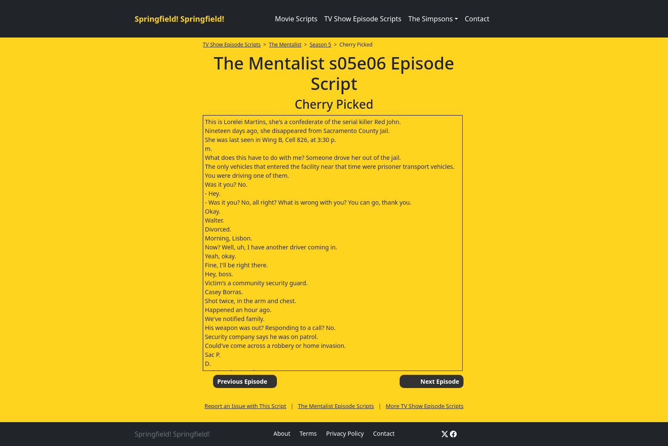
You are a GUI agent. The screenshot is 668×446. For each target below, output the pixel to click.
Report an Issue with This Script (245, 406)
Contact (477, 18)
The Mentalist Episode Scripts (336, 406)
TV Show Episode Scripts (362, 18)
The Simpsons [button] (430, 18)
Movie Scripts (296, 18)
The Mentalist (285, 44)
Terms (308, 433)
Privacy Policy (344, 433)
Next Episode (439, 381)
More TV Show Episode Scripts (425, 406)
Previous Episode (242, 381)
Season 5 (320, 44)
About (282, 433)
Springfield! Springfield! (179, 19)
